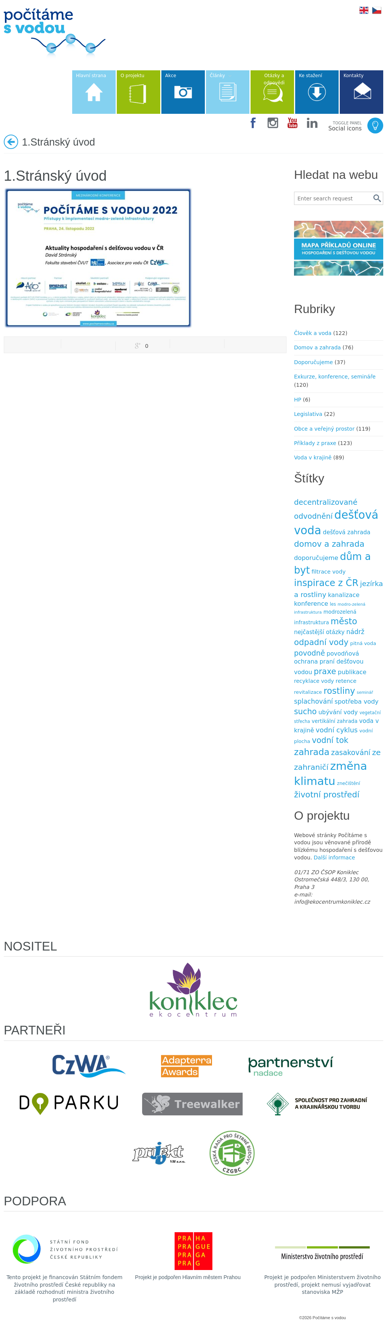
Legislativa (308, 414)
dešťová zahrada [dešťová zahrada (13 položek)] (346, 532)
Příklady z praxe (315, 443)
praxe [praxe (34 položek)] (325, 671)
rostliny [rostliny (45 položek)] (339, 691)
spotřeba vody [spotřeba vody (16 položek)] (356, 701)
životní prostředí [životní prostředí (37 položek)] (326, 794)
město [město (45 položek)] (344, 621)
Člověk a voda (312, 333)
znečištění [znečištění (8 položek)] (348, 783)
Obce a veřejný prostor (324, 429)
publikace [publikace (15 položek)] (352, 672)
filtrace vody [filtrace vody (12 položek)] (328, 572)
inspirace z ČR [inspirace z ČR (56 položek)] (326, 583)
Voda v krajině (312, 457)
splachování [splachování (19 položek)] (313, 701)
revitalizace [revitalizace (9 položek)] (308, 692)
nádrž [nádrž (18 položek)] (355, 632)
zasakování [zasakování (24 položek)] (350, 753)
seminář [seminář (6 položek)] (365, 692)
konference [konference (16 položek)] (311, 603)
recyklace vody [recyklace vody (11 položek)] (314, 681)
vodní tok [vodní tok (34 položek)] (330, 740)
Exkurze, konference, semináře (335, 377)
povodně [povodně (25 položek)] (309, 653)
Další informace (334, 857)
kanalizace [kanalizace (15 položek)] (343, 595)
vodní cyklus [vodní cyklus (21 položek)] (337, 730)
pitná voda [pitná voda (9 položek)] (363, 643)
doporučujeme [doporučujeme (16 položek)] (316, 557)
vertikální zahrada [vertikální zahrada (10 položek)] (335, 721)
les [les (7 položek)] (333, 604)
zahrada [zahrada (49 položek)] (312, 752)
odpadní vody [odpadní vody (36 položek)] (321, 642)
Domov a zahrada (317, 347)
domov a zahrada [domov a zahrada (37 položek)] (329, 544)
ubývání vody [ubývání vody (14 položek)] (338, 712)
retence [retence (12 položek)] (346, 681)
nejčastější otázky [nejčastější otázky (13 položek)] (319, 632)
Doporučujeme (313, 362)
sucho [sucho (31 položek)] (305, 711)
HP (297, 400)
